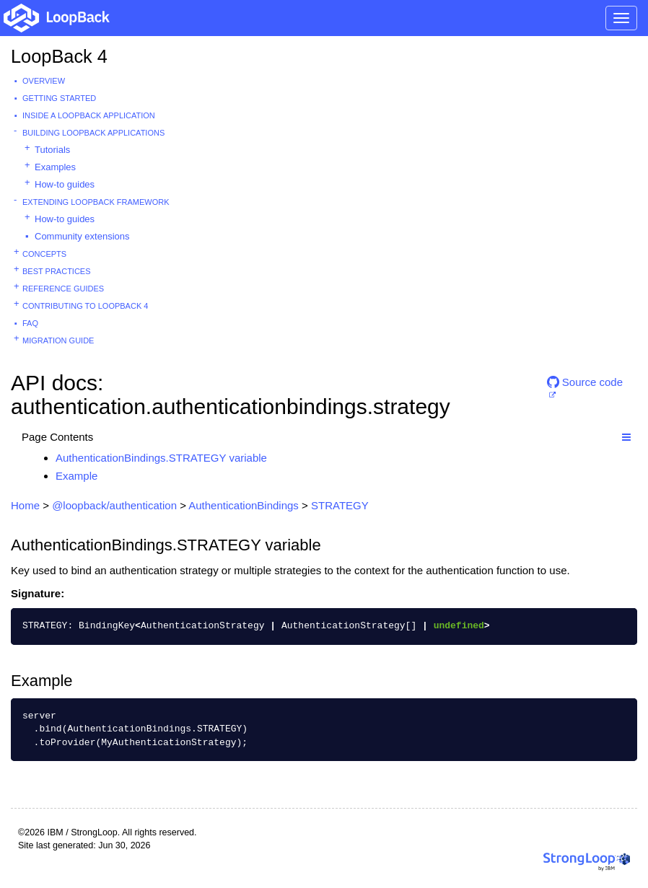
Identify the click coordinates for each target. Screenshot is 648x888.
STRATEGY (340, 505)
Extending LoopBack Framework (96, 202)
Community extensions (82, 236)
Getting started (59, 98)
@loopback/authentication (114, 505)
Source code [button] (585, 382)
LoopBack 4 (59, 56)
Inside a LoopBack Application (88, 115)
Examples (55, 167)
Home (25, 505)
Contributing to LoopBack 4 (85, 306)
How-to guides (65, 184)
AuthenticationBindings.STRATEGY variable (161, 458)
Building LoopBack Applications (93, 132)
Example (76, 476)
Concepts (44, 254)
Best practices (56, 271)
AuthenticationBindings (243, 505)
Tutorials (52, 149)
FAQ (30, 323)
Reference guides (63, 288)
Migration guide (58, 340)
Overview (43, 80)
